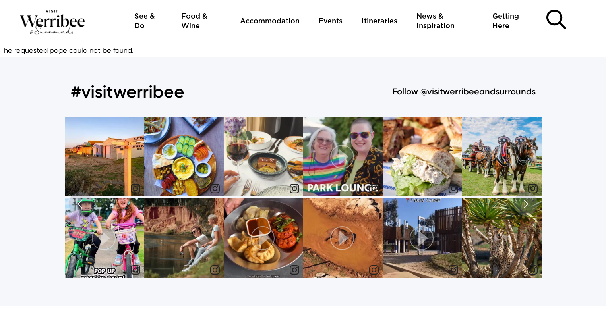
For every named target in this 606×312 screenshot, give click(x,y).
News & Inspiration (435, 21)
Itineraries (379, 21)
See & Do (144, 21)
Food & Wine (194, 21)
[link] (135, 188)
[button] (104, 238)
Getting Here (505, 21)
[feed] (303, 198)
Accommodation (270, 21)
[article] (104, 157)
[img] (104, 156)
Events (331, 21)
